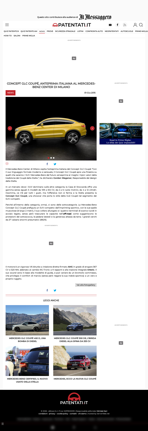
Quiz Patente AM (29, 31)
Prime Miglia (141, 31)
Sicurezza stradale (65, 31)
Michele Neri (102, 411)
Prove (50, 31)
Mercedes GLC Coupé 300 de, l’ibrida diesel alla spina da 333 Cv (75, 340)
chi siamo (82, 414)
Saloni (17, 36)
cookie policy (62, 414)
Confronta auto (94, 31)
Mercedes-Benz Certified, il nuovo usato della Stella (27, 380)
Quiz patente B (11, 31)
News (42, 31)
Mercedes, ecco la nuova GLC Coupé (75, 379)
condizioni (43, 414)
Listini (80, 31)
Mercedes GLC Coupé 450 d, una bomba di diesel (27, 340)
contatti (73, 414)
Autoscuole (127, 31)
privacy (52, 414)
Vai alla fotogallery (86, 285)
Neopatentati (112, 31)
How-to (8, 36)
